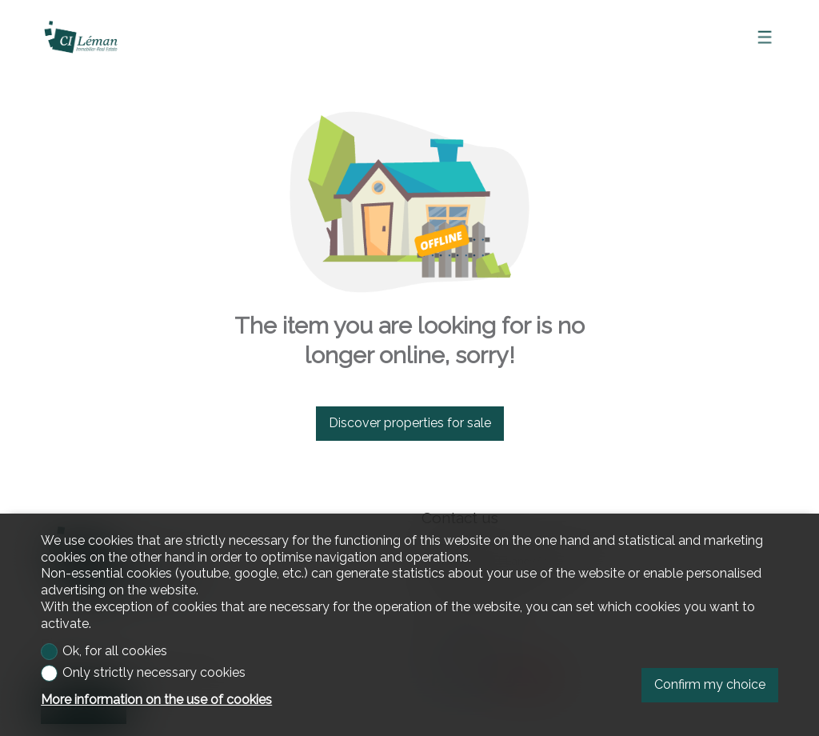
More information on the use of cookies (156, 699)
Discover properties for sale (410, 422)
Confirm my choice (709, 684)
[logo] (81, 36)
